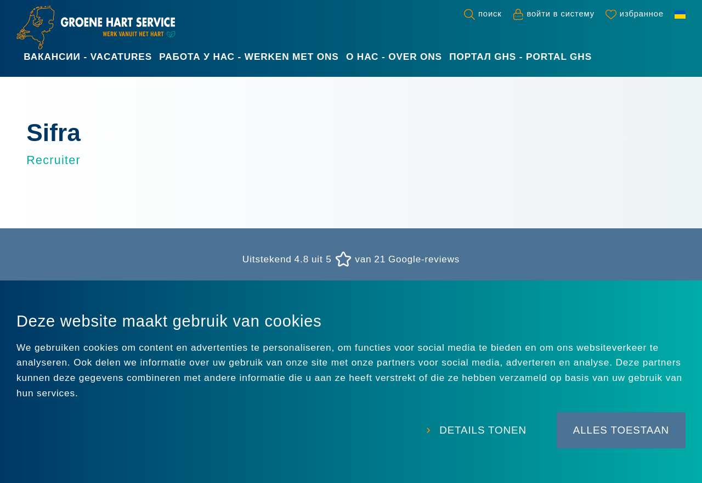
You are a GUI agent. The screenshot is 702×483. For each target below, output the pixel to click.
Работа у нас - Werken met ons (248, 56)
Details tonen (478, 431)
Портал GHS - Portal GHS (520, 56)
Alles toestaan (620, 431)
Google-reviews (424, 259)
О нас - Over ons (394, 56)
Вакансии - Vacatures (88, 56)
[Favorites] (634, 14)
